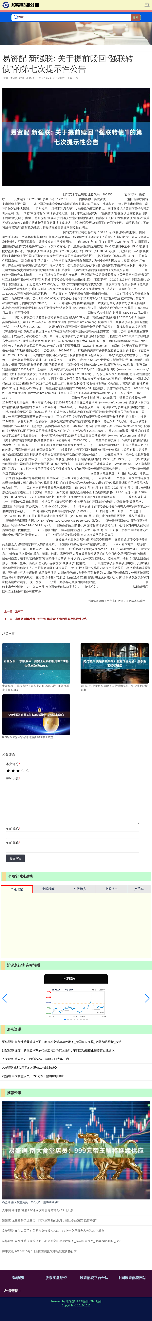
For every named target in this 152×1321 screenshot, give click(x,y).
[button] (4, 998)
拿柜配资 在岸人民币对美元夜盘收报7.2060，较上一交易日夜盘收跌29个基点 (53, 1230)
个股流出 (111, 889)
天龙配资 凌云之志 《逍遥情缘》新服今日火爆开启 (35, 1059)
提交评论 (15, 858)
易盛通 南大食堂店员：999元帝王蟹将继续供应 (33, 1076)
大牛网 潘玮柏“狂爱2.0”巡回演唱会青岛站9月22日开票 (37, 1210)
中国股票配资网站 (132, 1278)
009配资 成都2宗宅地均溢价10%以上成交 (29, 1067)
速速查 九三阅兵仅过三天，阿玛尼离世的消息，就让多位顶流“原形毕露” (49, 1220)
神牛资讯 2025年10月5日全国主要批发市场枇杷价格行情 (39, 1251)
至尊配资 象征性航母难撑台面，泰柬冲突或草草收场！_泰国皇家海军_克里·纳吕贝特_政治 (61, 1041)
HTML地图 (95, 1301)
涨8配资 (18, 1278)
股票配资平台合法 (94, 1278)
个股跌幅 (48, 889)
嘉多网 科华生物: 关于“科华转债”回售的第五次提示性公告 (51, 619)
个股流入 (80, 889)
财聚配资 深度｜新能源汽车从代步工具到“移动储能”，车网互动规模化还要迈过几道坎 (58, 1050)
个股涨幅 (16, 889)
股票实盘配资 (56, 1278)
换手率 (139, 889)
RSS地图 (82, 1301)
